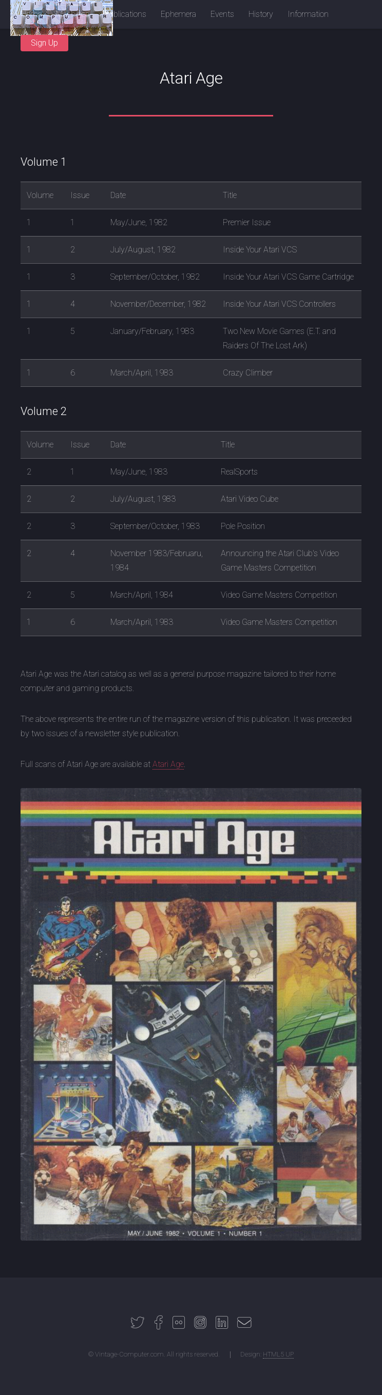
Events (222, 14)
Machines (72, 14)
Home (31, 14)
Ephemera (178, 14)
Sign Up (44, 43)
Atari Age (168, 764)
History (261, 14)
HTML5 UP (278, 1354)
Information (308, 14)
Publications (125, 14)
